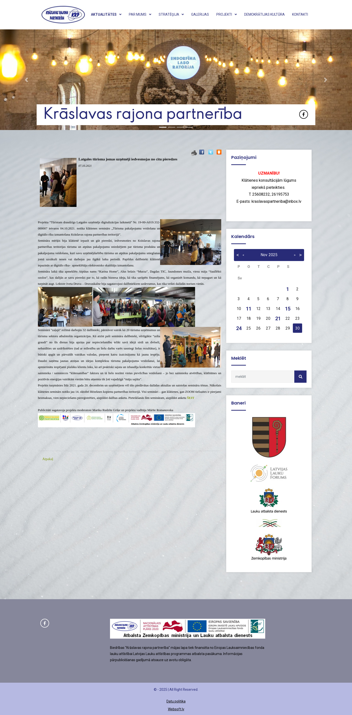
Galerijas (200, 14)
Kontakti (300, 14)
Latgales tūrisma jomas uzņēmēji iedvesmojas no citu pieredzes (127, 159)
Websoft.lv (176, 709)
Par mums (140, 14)
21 (278, 319)
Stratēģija (171, 14)
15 (287, 309)
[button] (26, 79)
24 (239, 328)
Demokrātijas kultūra (264, 14)
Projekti (226, 14)
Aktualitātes (106, 14)
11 (248, 309)
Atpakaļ (47, 459)
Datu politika (176, 701)
